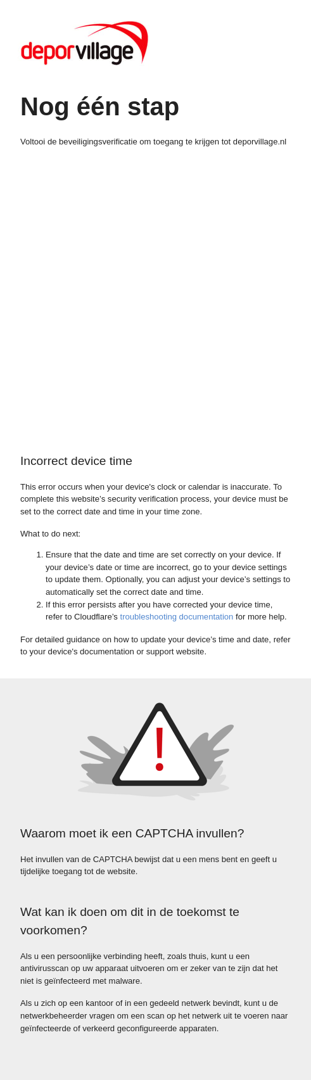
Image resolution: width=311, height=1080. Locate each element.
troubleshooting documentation (177, 616)
